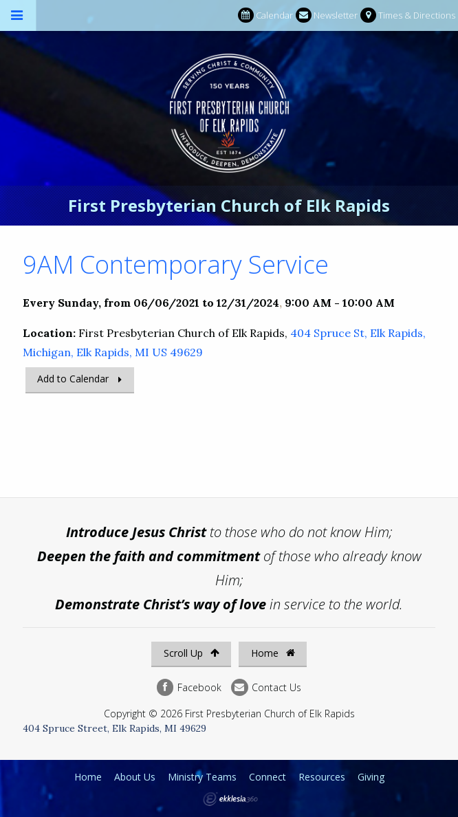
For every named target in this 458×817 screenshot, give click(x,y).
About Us (134, 776)
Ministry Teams (202, 776)
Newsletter (327, 15)
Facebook (189, 687)
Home (273, 653)
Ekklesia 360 (230, 799)
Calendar (265, 15)
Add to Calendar (73, 378)
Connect (267, 776)
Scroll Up (191, 653)
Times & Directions (407, 15)
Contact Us (266, 687)
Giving (371, 776)
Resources (321, 776)
